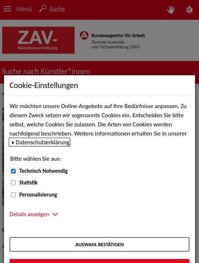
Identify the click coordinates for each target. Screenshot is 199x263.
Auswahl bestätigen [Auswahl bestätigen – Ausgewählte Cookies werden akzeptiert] (99, 244)
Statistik (28, 182)
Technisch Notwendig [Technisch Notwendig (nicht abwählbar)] (43, 171)
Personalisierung (38, 194)
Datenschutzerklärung (43, 142)
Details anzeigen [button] (29, 214)
